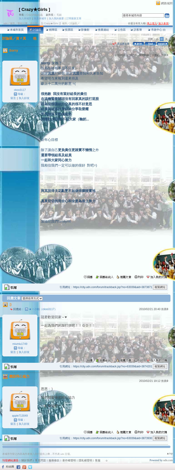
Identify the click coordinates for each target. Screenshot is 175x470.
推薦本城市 (40, 18)
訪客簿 (136, 29)
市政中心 (156, 29)
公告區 (119, 29)
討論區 (35, 29)
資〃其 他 (26, 38)
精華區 (51, 29)
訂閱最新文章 (73, 18)
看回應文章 (121, 43)
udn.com (168, 460)
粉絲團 (10, 466)
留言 (13, 98)
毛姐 (59, 14)
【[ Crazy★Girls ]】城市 (53, 23)
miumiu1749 (19, 344)
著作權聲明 (69, 460)
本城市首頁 (15, 29)
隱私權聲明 (85, 460)
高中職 (34, 23)
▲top (170, 453)
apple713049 (20, 415)
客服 (97, 460)
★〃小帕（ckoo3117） (43, 309)
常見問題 (40, 460)
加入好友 (24, 98)
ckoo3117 (20, 90)
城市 (12, 23)
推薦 (164, 55)
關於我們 (26, 460)
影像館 (83, 29)
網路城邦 (167, 3)
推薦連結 (102, 29)
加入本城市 (25, 18)
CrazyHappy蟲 (34, 14)
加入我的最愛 (56, 18)
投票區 (67, 29)
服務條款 (54, 460)
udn (5, 23)
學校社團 (23, 23)
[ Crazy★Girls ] (34, 9)
